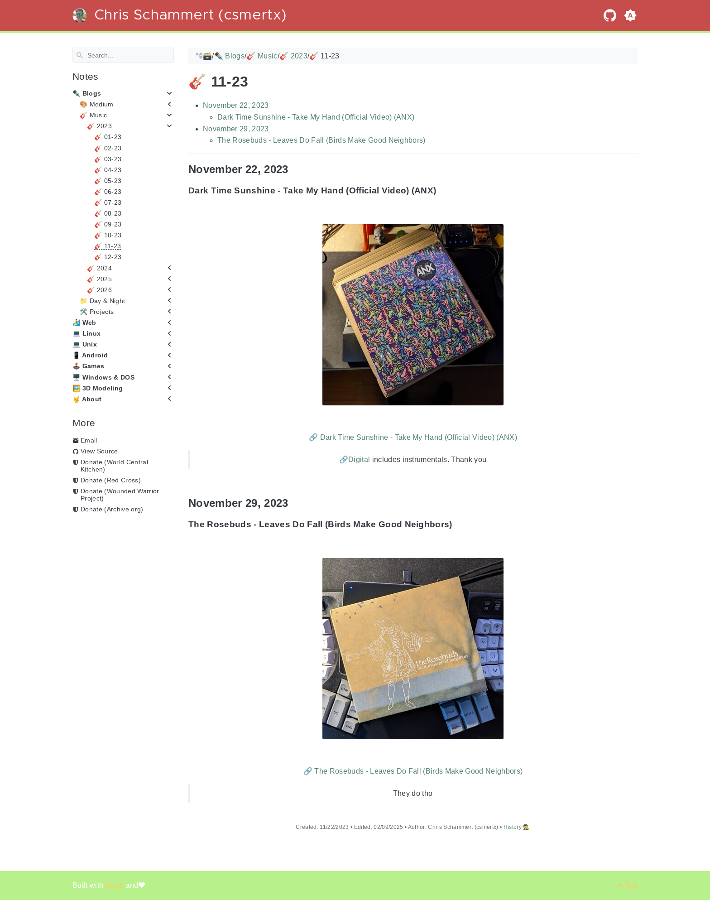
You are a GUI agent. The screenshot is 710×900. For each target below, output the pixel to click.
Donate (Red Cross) (111, 480)
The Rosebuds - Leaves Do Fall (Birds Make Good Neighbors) (321, 140)
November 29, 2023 (236, 128)
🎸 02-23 (107, 147)
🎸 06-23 (107, 191)
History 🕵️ (517, 827)
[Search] (123, 55)
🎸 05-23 (107, 180)
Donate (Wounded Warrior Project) (120, 494)
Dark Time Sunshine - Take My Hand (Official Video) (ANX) (315, 117)
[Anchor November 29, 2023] (295, 503)
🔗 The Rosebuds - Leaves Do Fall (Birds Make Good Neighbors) (413, 771)
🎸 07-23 (107, 202)
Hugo (116, 885)
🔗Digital (354, 459)
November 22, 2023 (236, 105)
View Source (99, 451)
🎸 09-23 (107, 224)
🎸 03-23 (107, 158)
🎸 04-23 (107, 169)
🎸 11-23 (107, 246)
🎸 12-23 (107, 256)
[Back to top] (627, 885)
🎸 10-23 (107, 235)
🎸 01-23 (107, 136)
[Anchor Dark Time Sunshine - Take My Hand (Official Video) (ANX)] (443, 190)
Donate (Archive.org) (112, 509)
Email (89, 440)
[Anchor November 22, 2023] (295, 169)
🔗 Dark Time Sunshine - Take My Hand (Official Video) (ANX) (413, 437)
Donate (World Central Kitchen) (114, 465)
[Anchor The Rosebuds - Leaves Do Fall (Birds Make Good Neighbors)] (459, 524)
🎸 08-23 (107, 213)
